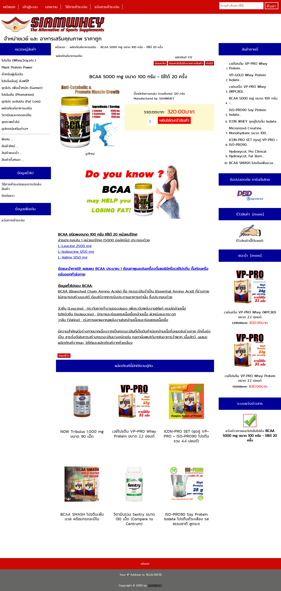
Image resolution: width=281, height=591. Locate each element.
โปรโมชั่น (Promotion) (18, 94)
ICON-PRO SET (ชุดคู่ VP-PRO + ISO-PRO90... (253, 142)
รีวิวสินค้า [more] (250, 214)
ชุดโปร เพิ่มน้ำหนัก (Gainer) (22, 87)
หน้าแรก (9, 6)
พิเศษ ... (7, 139)
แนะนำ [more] (249, 255)
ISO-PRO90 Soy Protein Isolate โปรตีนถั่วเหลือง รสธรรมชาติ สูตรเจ (186, 519)
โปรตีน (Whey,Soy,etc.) (19, 60)
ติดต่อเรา (8, 195)
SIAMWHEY (155, 585)
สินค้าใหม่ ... (10, 145)
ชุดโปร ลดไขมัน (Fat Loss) (21, 101)
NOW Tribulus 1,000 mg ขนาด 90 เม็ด (82, 434)
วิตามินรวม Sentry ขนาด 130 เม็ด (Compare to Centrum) (134, 519)
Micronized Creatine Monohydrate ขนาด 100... (248, 131)
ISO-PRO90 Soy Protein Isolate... (247, 112)
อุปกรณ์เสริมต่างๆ (15, 128)
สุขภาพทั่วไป (10, 121)
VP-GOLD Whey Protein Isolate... (247, 77)
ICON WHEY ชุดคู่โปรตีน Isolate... (253, 121)
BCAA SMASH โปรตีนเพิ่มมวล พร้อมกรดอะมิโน (82, 516)
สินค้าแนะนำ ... (12, 152)
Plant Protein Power (17, 67)
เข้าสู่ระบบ (30, 6)
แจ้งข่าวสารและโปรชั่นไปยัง (250, 428)
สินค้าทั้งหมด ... (13, 159)
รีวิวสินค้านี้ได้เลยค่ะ (250, 234)
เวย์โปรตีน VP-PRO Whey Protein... (248, 66)
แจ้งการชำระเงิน (107, 6)
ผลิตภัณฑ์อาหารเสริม (83, 47)
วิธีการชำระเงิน (76, 6)
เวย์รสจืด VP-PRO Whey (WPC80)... (247, 89)
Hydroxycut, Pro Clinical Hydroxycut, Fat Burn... (247, 154)
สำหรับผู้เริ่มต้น (12, 74)
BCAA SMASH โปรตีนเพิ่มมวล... (252, 162)
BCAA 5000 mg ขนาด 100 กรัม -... (253, 101)
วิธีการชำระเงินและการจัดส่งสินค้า (21, 187)
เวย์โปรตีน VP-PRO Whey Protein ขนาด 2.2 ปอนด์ (134, 433)
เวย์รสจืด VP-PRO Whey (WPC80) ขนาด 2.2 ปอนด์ (250, 294)
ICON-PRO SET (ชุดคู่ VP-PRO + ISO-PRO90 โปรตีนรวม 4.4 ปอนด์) (186, 436)
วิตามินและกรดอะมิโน (16, 114)
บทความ (51, 6)
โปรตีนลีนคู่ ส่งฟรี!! (15, 80)
